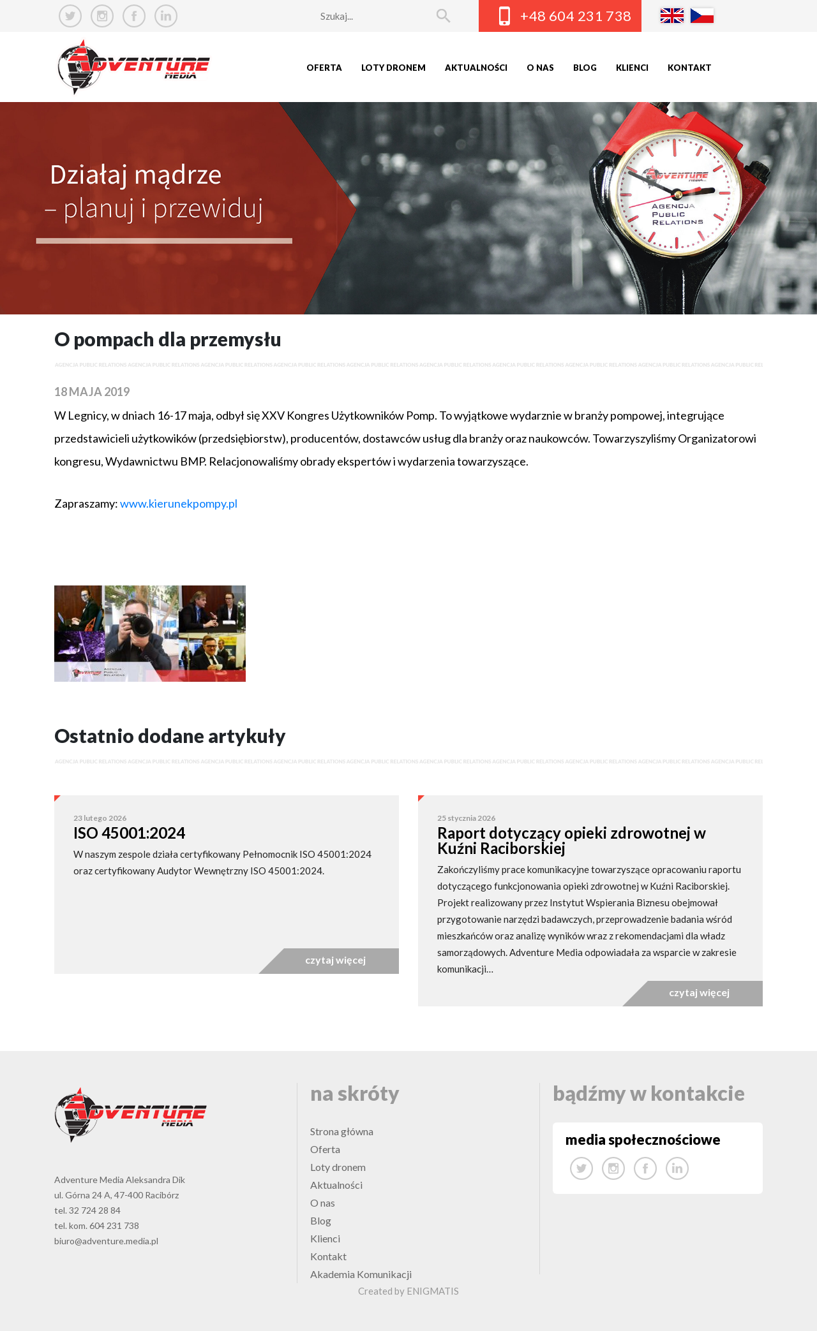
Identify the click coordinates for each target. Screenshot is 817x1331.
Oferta (324, 68)
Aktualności (476, 68)
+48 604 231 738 (576, 15)
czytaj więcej (335, 959)
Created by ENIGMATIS (408, 1291)
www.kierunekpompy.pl (177, 503)
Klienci (632, 68)
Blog (585, 68)
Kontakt (690, 68)
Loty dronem (393, 68)
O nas (540, 68)
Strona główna (341, 1131)
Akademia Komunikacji (361, 1274)
